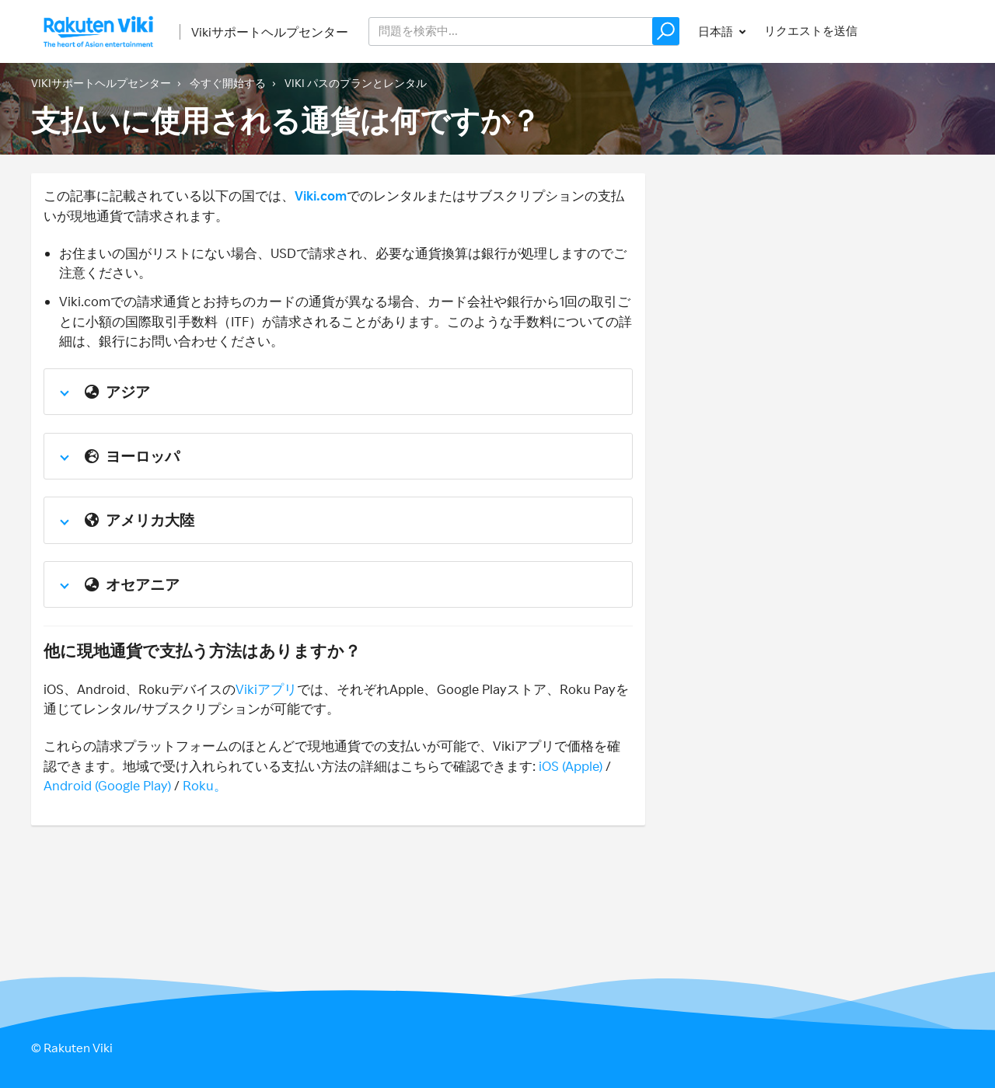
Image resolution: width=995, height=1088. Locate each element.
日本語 (716, 31)
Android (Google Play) (107, 785)
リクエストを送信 (810, 30)
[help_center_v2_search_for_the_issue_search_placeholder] (523, 31)
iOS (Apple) (570, 766)
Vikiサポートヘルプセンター (269, 32)
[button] (665, 31)
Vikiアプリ (266, 689)
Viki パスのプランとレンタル (356, 82)
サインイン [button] (920, 30)
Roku (198, 785)
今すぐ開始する (228, 82)
